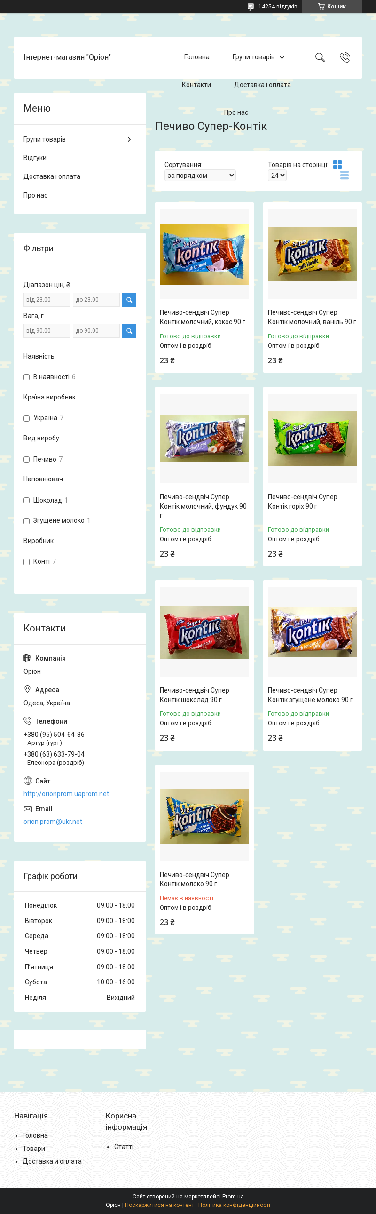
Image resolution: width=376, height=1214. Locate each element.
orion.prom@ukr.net (53, 821)
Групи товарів (254, 57)
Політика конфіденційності (234, 1205)
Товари (34, 1148)
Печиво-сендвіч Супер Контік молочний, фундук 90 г (203, 506)
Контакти (196, 84)
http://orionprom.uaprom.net (66, 794)
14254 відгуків (278, 6)
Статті (123, 1146)
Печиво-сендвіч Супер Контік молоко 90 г (194, 879)
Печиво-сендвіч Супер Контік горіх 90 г (302, 501)
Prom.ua (233, 1196)
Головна (197, 57)
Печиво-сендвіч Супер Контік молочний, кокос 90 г (202, 317)
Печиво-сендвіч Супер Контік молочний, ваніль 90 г (312, 317)
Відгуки (35, 157)
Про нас (236, 112)
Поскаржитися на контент (159, 1205)
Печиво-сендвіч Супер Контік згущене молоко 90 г (310, 695)
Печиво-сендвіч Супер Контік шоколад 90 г (194, 695)
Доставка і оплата (262, 84)
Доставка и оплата (52, 1161)
